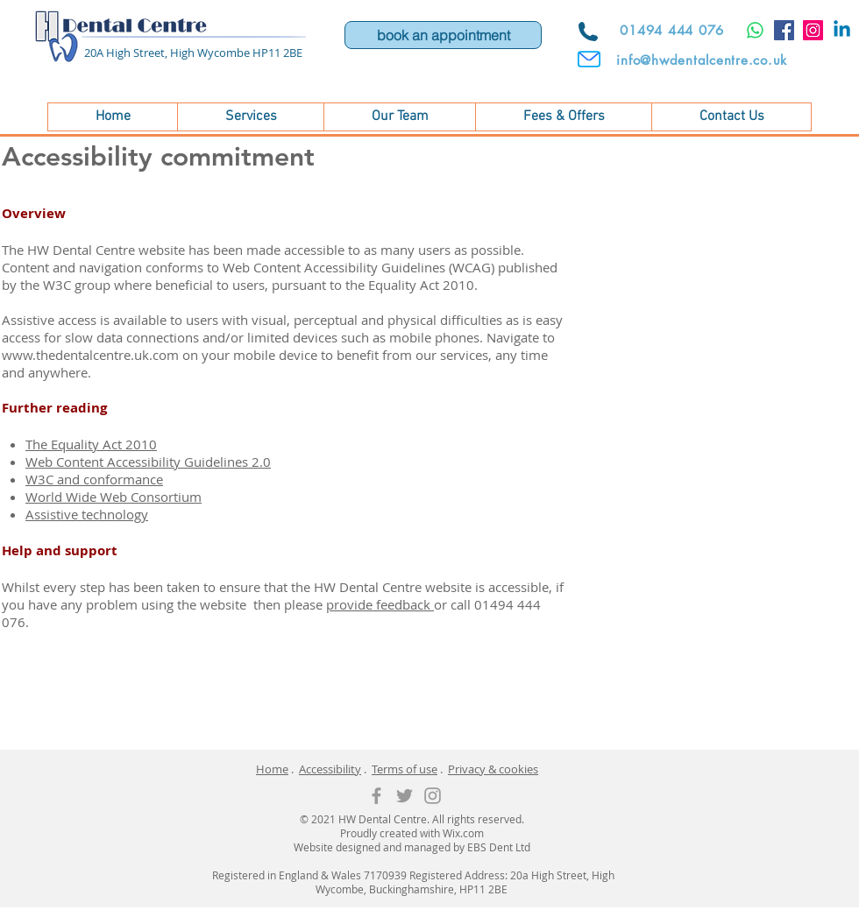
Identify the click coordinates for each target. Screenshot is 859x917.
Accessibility (330, 769)
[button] (250, 116)
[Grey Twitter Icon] (404, 796)
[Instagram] (813, 30)
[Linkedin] (842, 30)
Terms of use (404, 769)
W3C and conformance (94, 479)
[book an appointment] (443, 35)
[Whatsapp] (755, 30)
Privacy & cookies (493, 769)
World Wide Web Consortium (113, 496)
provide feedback (380, 604)
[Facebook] (784, 30)
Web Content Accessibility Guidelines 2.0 (148, 461)
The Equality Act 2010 (91, 444)
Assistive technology (86, 514)
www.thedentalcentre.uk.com (90, 354)
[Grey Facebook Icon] (376, 796)
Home (272, 769)
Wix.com (463, 833)
